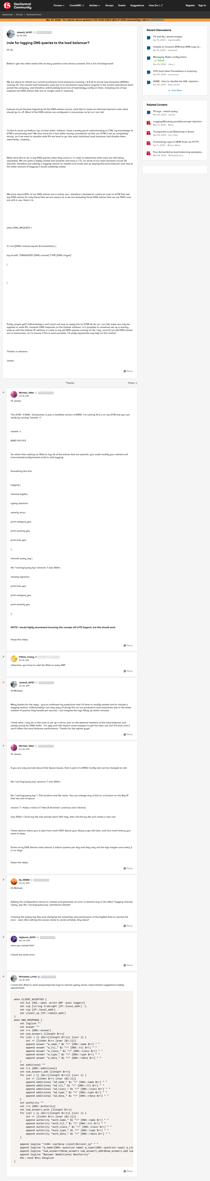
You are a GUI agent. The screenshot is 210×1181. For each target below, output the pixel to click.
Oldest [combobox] (132, 383)
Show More (175, 90)
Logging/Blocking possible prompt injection (177, 121)
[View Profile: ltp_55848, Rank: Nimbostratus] (14, 881)
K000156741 (157, 20)
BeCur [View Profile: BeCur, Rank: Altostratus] (171, 125)
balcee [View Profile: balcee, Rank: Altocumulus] (171, 115)
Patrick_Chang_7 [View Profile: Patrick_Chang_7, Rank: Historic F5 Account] (27, 657)
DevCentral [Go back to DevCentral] (7, 14)
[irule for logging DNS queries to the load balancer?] (24, 396)
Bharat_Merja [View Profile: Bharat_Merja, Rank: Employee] (174, 145)
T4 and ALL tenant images (167, 36)
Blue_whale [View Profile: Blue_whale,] (174, 85)
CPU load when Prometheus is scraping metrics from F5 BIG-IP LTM (174, 71)
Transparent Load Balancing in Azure (173, 131)
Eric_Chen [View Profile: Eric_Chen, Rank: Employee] (173, 135)
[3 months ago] (159, 40)
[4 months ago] (159, 125)
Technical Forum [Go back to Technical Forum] (33, 14)
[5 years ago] (159, 135)
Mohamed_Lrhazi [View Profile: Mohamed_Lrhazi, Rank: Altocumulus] (28, 976)
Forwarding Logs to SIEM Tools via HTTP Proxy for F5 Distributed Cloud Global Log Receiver (176, 142)
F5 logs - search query (165, 111)
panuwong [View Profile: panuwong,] (173, 74)
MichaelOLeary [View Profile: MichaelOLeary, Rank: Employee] (175, 155)
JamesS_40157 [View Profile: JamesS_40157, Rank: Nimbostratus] (24, 32)
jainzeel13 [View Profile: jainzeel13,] (172, 50)
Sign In (202, 5)
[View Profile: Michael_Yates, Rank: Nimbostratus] (14, 394)
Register (190, 5)
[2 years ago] (159, 155)
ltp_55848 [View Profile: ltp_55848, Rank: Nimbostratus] (24, 880)
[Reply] (128, 371)
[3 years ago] (159, 115)
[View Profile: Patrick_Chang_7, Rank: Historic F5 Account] (14, 658)
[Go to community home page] (17, 6)
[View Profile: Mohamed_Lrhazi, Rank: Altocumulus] (14, 978)
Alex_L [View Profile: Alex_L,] (171, 64)
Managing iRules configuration (170, 57)
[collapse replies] (4, 392)
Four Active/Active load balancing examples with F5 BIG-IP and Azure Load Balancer (177, 152)
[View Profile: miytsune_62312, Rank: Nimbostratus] (14, 939)
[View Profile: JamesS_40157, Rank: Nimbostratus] (11, 34)
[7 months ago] (159, 145)
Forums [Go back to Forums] (19, 14)
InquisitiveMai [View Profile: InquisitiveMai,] (174, 40)
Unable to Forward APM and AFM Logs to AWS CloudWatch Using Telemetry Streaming (177, 46)
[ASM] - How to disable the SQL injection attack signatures (175, 81)
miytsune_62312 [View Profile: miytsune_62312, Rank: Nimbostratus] (27, 937)
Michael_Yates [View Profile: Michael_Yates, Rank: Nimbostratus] (26, 392)
